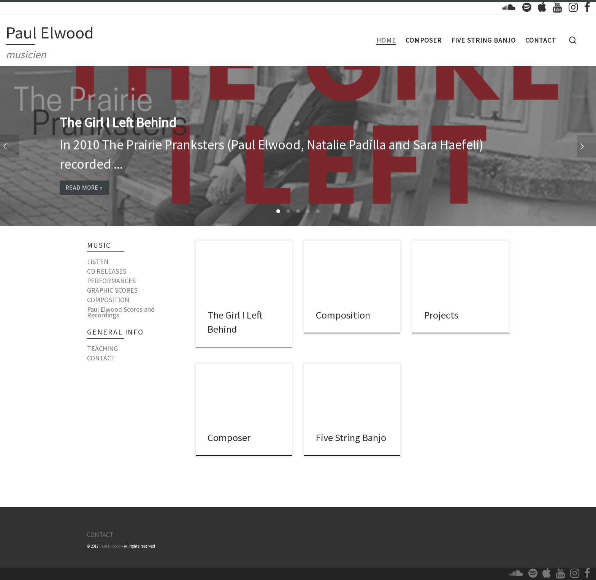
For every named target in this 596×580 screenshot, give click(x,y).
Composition (343, 315)
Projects (441, 315)
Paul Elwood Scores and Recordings (121, 312)
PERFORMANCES (111, 281)
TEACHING (102, 349)
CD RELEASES (106, 271)
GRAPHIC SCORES (112, 290)
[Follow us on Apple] (542, 7)
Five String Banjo (351, 437)
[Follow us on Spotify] (526, 7)
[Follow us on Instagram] (573, 7)
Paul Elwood (109, 546)
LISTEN (97, 262)
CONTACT (101, 358)
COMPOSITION (108, 300)
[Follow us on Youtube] (557, 7)
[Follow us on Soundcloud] (508, 7)
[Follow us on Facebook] (587, 7)
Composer (229, 437)
